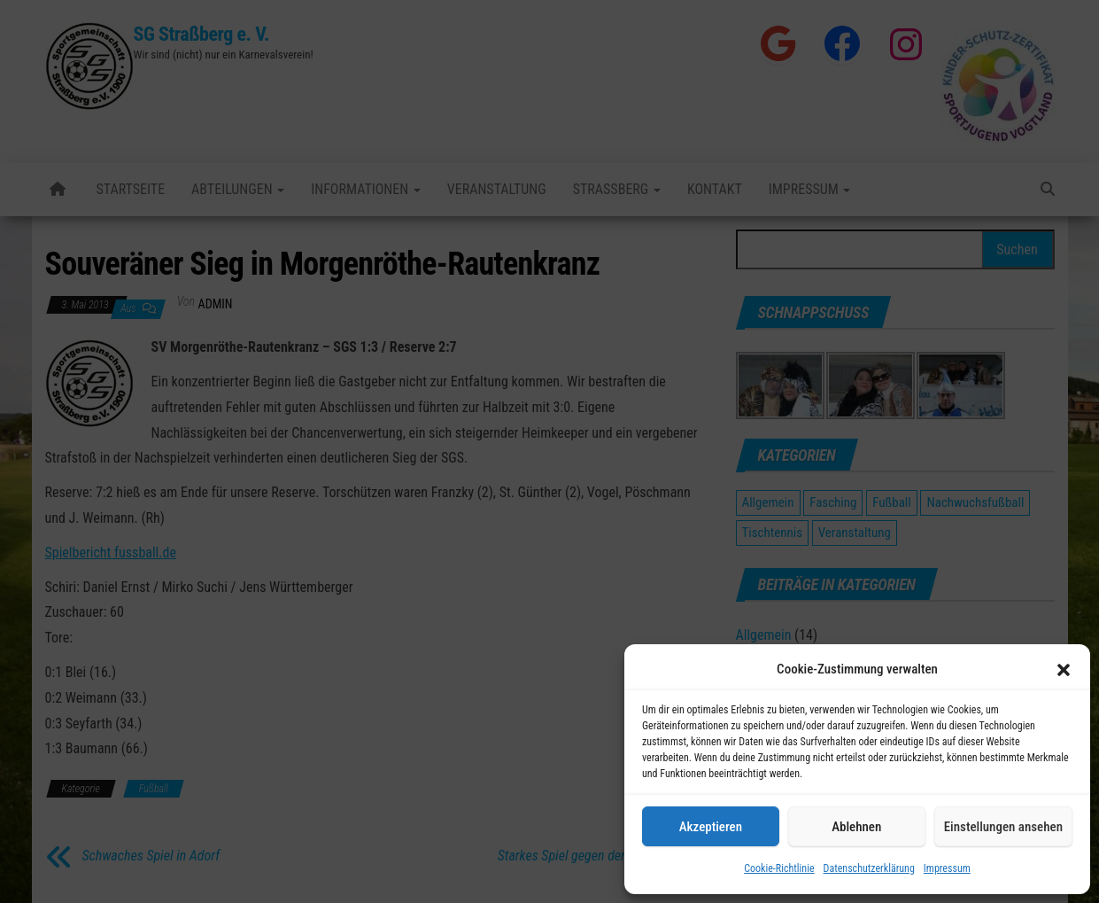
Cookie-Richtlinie (779, 868)
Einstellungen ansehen (1003, 827)
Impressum (947, 868)
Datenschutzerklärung (869, 868)
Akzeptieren (710, 827)
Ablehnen (856, 827)
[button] (1063, 670)
